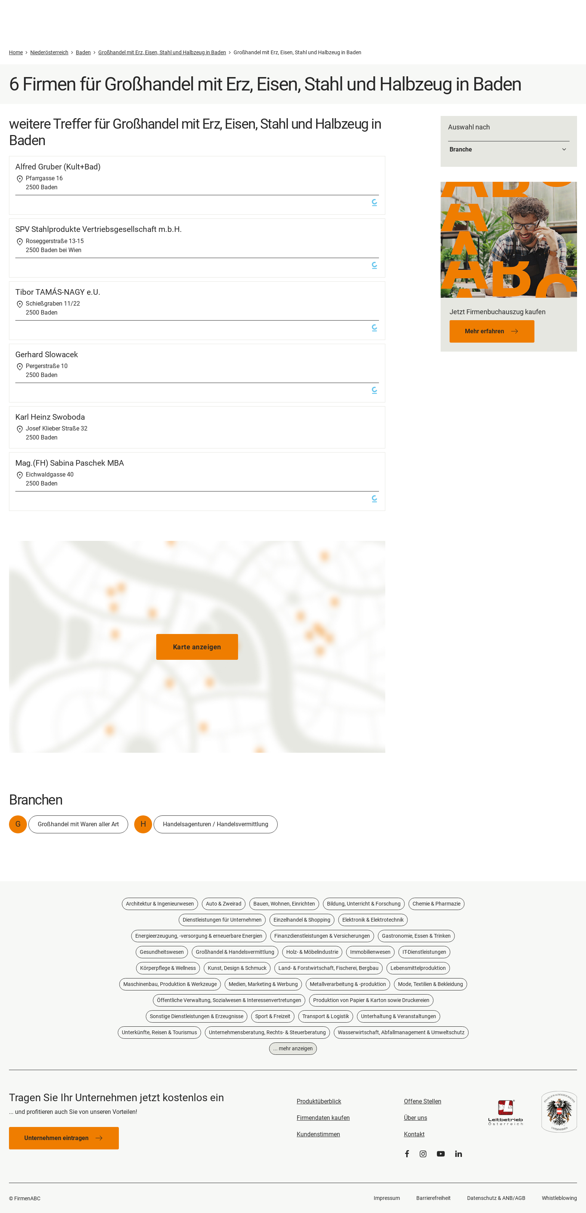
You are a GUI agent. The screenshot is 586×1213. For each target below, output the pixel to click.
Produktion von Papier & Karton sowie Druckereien (371, 1000)
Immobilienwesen (370, 952)
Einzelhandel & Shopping (302, 920)
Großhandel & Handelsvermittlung (235, 952)
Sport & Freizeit (272, 1016)
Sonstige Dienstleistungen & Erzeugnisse (196, 1016)
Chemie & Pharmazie (436, 904)
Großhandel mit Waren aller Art (78, 824)
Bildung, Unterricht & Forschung (364, 904)
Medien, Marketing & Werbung (263, 984)
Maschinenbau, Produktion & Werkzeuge (170, 984)
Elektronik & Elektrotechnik (373, 920)
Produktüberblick (319, 1101)
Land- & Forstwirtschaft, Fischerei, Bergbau (328, 968)
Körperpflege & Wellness (168, 968)
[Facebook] (407, 1154)
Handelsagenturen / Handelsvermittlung (215, 824)
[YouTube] (441, 1154)
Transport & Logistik (325, 1016)
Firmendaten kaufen (323, 1117)
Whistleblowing (559, 1198)
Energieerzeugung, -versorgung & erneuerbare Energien (198, 936)
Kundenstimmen (318, 1134)
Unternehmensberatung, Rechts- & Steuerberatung (267, 1032)
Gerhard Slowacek (46, 354)
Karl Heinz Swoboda (50, 417)
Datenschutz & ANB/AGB (496, 1198)
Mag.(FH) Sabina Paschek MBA (69, 463)
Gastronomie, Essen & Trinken (416, 936)
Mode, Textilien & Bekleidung (430, 984)
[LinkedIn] (458, 1154)
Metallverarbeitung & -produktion (348, 984)
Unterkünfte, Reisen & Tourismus (159, 1032)
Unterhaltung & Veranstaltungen (398, 1016)
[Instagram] (423, 1154)
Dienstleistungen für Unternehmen (222, 920)
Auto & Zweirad (223, 904)
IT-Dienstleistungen (424, 952)
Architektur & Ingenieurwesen (160, 904)
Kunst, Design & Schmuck (237, 968)
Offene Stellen (422, 1101)
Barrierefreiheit (433, 1198)
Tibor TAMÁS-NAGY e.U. (58, 292)
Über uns (415, 1117)
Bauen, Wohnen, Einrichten (284, 904)
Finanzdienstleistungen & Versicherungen (322, 936)
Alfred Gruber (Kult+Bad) (58, 166)
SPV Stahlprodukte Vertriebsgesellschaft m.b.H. (98, 229)
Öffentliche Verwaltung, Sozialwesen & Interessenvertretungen (229, 1000)
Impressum (387, 1198)
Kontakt (414, 1134)
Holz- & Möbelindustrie (312, 952)
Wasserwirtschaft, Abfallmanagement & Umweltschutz (401, 1032)
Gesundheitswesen (162, 952)
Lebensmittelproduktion (418, 968)
